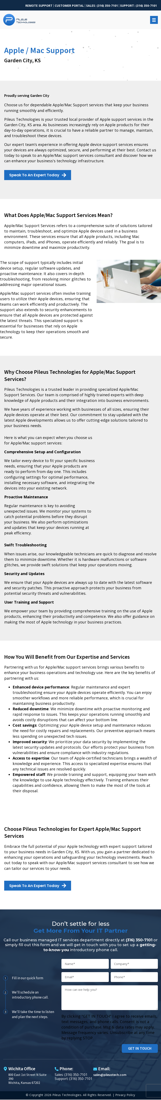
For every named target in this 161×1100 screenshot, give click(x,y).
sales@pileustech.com (109, 1075)
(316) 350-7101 (139, 940)
